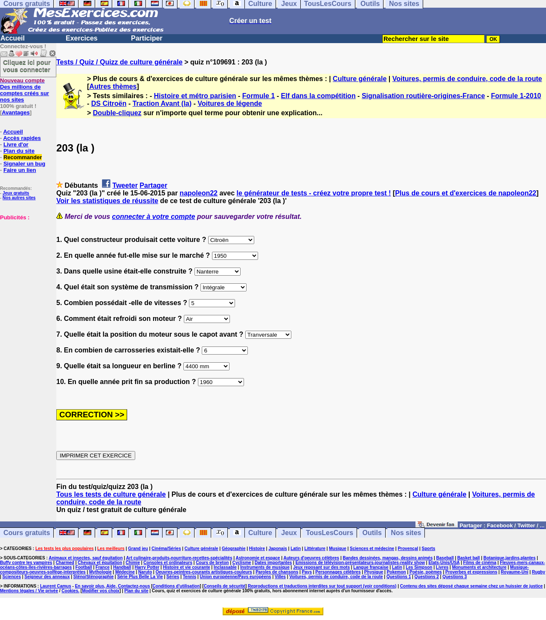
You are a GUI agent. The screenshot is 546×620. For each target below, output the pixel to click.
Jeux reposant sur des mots (321, 567)
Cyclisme (241, 562)
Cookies (69, 590)
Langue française (370, 567)
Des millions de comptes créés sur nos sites (24, 90)
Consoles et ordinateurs (167, 562)
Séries (172, 576)
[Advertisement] (25, 263)
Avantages (15, 112)
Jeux (288, 532)
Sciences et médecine (372, 548)
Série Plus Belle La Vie (140, 576)
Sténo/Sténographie (93, 576)
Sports (429, 548)
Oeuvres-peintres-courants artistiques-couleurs (204, 572)
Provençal (408, 548)
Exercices (82, 38)
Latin (295, 548)
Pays (307, 572)
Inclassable (225, 567)
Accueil (12, 38)
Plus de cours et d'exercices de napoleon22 (465, 193)
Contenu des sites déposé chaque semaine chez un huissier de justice (471, 586)
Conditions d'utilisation (176, 586)
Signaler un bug (24, 163)
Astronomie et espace (257, 558)
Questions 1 (398, 576)
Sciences (12, 576)
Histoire (257, 548)
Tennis (189, 576)
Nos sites (406, 532)
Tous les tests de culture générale (111, 494)
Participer (147, 38)
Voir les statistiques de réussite (107, 200)
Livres (442, 567)
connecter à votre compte (153, 216)
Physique (373, 572)
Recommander (22, 157)
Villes (280, 576)
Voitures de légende (229, 103)
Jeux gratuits (16, 193)
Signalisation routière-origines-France (423, 95)
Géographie (234, 548)
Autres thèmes (112, 86)
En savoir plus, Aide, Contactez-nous (112, 586)
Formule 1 (258, 95)
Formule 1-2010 (516, 95)
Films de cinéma (480, 562)
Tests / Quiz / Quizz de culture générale (119, 62)
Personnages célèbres (337, 572)
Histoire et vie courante (186, 567)
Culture (260, 532)
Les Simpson (419, 567)
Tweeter (125, 185)
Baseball (445, 558)
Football (84, 567)
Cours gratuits (26, 532)
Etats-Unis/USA (443, 562)
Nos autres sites (19, 197)
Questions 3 (454, 576)
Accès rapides (22, 138)
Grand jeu (138, 548)
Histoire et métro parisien (195, 95)
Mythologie (100, 572)
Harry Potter (147, 567)
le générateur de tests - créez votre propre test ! (314, 193)
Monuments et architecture (479, 567)
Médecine (125, 572)
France (103, 567)
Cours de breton (212, 562)
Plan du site (19, 151)
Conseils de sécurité (224, 586)
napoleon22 (199, 193)
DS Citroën (109, 103)
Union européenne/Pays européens (235, 576)
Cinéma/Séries (166, 548)
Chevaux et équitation (100, 562)
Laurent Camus (55, 586)
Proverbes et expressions (471, 572)
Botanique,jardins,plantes (509, 558)
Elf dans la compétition (318, 95)
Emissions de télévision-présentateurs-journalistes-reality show (360, 562)
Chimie (133, 562)
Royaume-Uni (514, 572)
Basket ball (468, 558)
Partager (153, 185)
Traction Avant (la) (162, 103)
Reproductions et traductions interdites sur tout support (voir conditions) (322, 586)
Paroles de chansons (277, 572)
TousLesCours (329, 532)
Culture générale (359, 78)
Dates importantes (273, 562)
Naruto (145, 572)
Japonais (277, 548)
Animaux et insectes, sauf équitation (85, 558)
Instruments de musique (265, 567)
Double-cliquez (117, 112)
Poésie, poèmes (426, 572)
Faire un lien (19, 170)
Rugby (538, 572)
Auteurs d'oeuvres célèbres (311, 558)
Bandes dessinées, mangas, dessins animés (388, 558)
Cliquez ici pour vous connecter (27, 65)
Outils (372, 532)
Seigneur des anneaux (47, 576)
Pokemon (396, 572)
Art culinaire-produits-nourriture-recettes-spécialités (179, 558)
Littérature (314, 548)
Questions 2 (427, 576)
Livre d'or (16, 144)
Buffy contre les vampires (26, 562)
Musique (337, 548)
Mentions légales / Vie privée (29, 590)
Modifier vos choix (100, 590)
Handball (122, 567)
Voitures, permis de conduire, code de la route (467, 78)
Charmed (65, 562)
